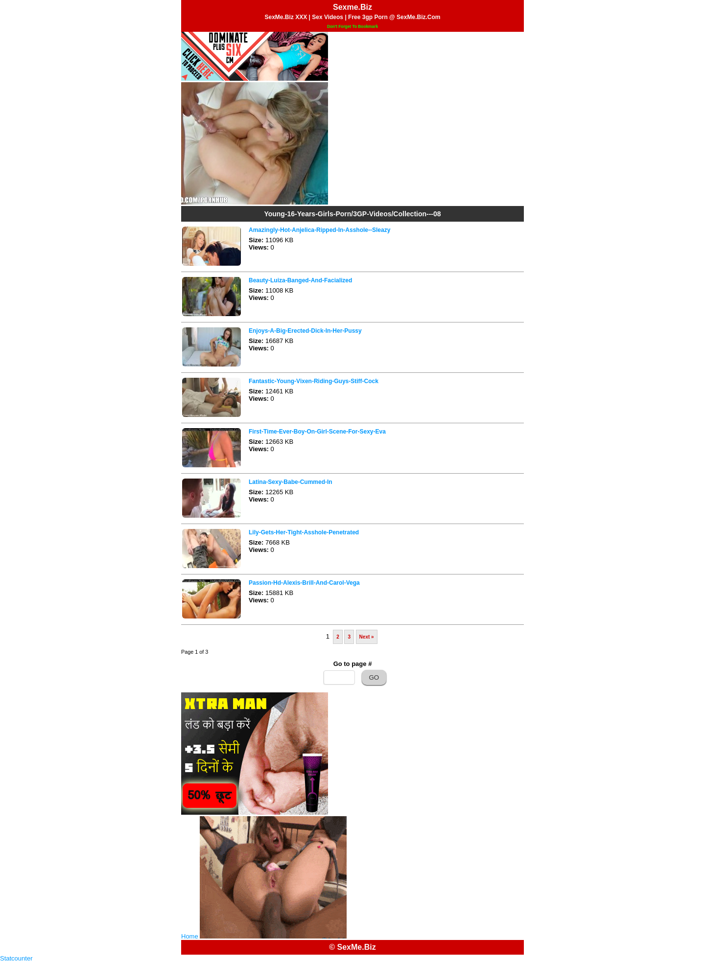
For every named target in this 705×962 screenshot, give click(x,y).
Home (189, 936)
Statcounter (16, 958)
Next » (366, 637)
